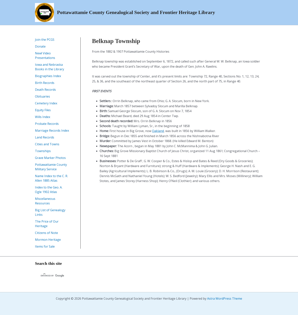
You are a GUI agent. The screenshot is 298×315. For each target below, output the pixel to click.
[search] (85, 275)
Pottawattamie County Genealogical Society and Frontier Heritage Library (136, 12)
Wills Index (42, 117)
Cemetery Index (46, 103)
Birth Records (44, 83)
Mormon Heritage (48, 240)
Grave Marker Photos (50, 158)
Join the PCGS (44, 40)
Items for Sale (45, 246)
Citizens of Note (46, 233)
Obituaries (42, 96)
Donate (40, 46)
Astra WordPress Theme (224, 298)
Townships (43, 151)
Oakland (158, 131)
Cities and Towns (47, 144)
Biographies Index (48, 76)
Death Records (45, 90)
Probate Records (47, 124)
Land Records (44, 137)
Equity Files (43, 110)
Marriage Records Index (52, 130)
